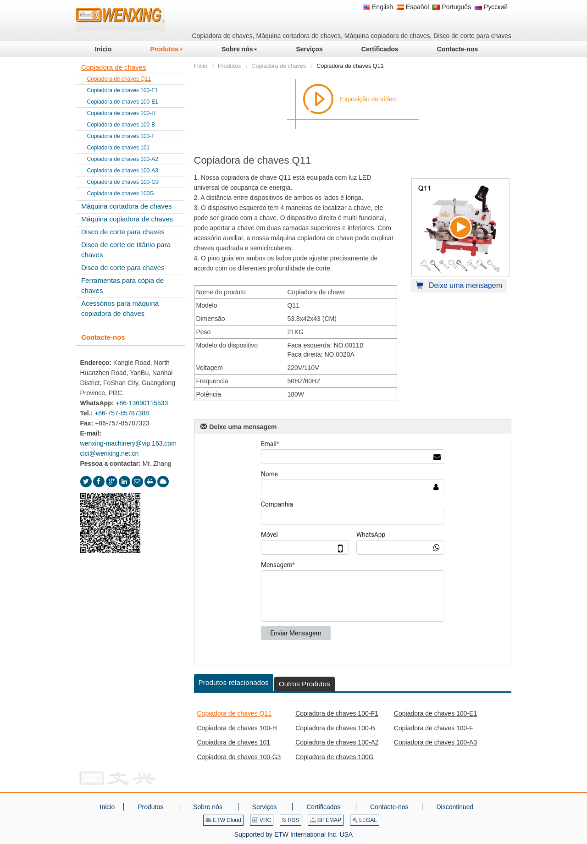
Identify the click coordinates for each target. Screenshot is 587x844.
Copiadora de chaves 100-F (433, 728)
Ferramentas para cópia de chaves (122, 285)
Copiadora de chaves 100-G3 (239, 757)
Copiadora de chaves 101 (234, 742)
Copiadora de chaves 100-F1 (336, 713)
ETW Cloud (223, 820)
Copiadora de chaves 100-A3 (435, 742)
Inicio (200, 66)
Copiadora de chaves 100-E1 (435, 713)
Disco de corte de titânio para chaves (126, 250)
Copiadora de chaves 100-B (335, 728)
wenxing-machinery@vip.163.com (128, 443)
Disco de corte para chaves (123, 232)
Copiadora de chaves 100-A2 (336, 742)
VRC (261, 820)
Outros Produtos (304, 684)
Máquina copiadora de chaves (127, 219)
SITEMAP (325, 820)
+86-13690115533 (142, 403)
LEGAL (364, 820)
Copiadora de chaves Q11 (234, 713)
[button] (166, 49)
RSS (290, 820)
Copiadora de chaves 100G (334, 757)
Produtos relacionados (234, 682)
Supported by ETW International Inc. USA (293, 834)
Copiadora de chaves (278, 66)
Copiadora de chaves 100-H (237, 728)
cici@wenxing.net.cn (109, 453)
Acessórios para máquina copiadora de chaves (120, 308)
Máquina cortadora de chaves (126, 206)
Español (413, 7)
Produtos (229, 66)
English (378, 7)
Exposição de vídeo (368, 99)
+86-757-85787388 (121, 413)
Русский (491, 7)
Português (451, 7)
